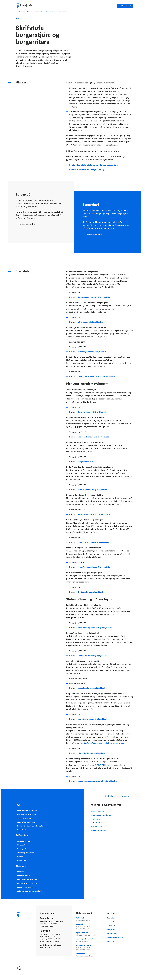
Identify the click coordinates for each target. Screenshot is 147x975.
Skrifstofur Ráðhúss (39, 11)
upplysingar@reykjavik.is (89, 940)
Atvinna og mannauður (25, 853)
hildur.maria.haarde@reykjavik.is (92, 489)
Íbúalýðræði (21, 830)
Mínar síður (125, 796)
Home (16, 12)
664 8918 (81, 683)
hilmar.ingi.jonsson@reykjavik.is (92, 351)
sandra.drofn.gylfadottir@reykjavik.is (94, 542)
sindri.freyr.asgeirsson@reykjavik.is (94, 567)
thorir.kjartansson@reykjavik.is (91, 592)
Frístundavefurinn (97, 823)
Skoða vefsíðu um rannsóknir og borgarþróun (104, 743)
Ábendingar (89, 955)
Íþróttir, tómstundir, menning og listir (30, 826)
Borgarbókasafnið (97, 811)
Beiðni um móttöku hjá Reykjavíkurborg (87, 169)
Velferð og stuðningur (25, 818)
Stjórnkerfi (29, 11)
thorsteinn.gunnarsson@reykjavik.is (94, 297)
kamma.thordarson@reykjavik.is (92, 655)
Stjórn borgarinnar (24, 841)
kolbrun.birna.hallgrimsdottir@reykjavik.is (96, 376)
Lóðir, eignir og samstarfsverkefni (29, 891)
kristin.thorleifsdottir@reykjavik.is (93, 753)
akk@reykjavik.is (85, 461)
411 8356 (83, 678)
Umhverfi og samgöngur (26, 822)
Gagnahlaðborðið (97, 827)
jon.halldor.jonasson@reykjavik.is (92, 688)
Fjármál (20, 857)
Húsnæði (20, 872)
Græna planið (22, 860)
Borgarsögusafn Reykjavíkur (101, 815)
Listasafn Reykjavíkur (98, 831)
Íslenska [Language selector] (110, 796)
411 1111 (82, 292)
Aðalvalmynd (126, 6)
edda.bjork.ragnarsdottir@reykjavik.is (95, 627)
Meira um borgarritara (94, 234)
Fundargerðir (22, 849)
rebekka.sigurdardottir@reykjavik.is (94, 514)
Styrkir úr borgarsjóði (25, 887)
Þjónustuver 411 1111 (89, 947)
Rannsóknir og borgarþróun (27, 883)
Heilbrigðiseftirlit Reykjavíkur (28, 879)
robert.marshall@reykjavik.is (90, 322)
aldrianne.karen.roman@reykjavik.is (94, 437)
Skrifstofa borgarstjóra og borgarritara (56, 11)
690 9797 (81, 342)
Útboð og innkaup (23, 876)
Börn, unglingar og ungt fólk (27, 810)
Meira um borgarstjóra (27, 224)
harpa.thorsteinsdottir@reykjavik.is (93, 719)
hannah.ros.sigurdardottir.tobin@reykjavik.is (97, 781)
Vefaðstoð (89, 919)
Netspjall (89, 926)
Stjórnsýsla (22, 11)
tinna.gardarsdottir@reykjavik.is (92, 412)
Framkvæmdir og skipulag (26, 814)
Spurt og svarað (89, 934)
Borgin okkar (95, 819)
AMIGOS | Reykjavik (104, 765)
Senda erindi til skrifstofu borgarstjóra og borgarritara (93, 165)
